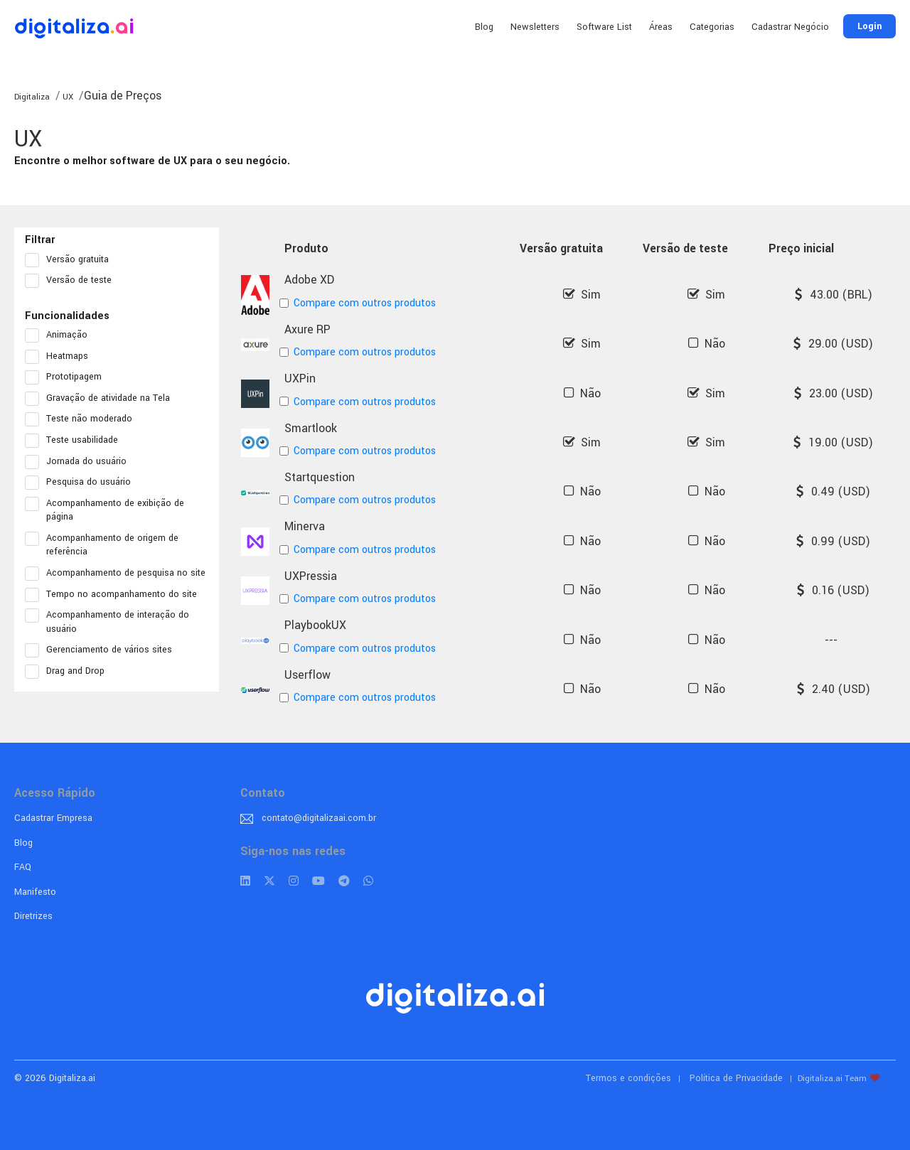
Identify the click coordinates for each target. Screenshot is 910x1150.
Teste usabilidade (76, 441)
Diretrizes (33, 916)
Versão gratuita (71, 260)
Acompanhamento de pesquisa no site (116, 573)
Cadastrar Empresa (53, 818)
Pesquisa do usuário (82, 482)
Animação (61, 335)
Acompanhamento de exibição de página (104, 510)
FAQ (22, 867)
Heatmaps (61, 357)
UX (66, 97)
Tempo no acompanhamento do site (115, 595)
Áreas (661, 27)
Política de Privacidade (736, 1078)
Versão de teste (73, 281)
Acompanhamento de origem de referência (101, 545)
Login (869, 26)
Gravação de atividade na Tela (102, 399)
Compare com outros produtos (360, 303)
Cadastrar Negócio (790, 27)
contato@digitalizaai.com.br (319, 818)
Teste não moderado (83, 419)
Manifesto (35, 892)
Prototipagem (68, 377)
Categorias (712, 27)
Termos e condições (628, 1078)
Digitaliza (32, 97)
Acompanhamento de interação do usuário (107, 621)
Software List (604, 27)
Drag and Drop (69, 672)
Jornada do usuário (80, 462)
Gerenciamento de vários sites (103, 650)
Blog (484, 27)
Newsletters (535, 27)
